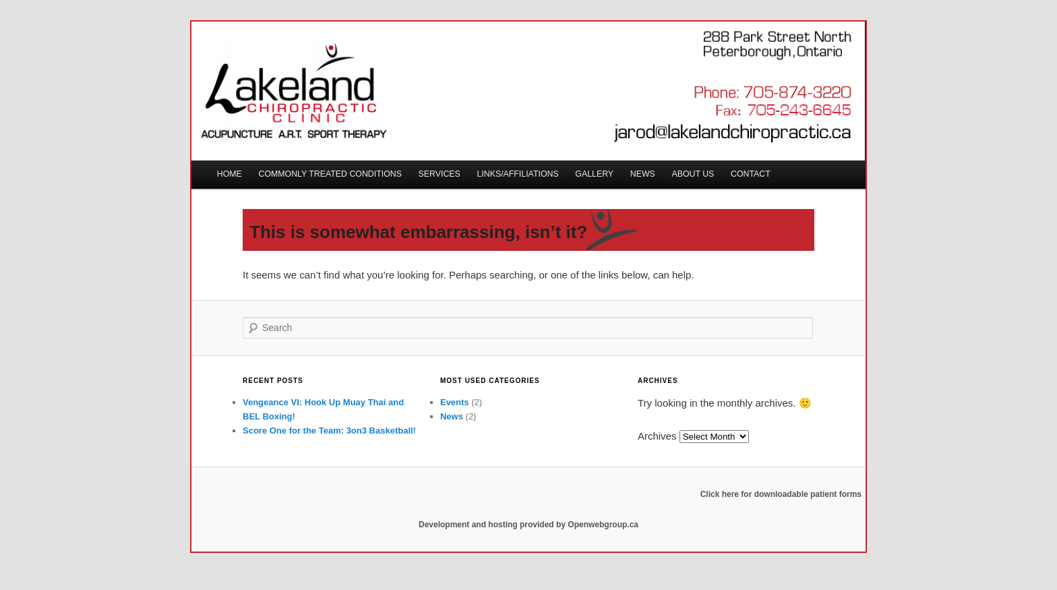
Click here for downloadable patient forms (781, 494)
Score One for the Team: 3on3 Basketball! (329, 430)
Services (439, 174)
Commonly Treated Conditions (330, 174)
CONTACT (751, 174)
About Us (692, 174)
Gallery (594, 174)
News (642, 174)
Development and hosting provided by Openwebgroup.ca (528, 524)
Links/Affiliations (517, 174)
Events (454, 402)
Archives (657, 436)
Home (229, 174)
